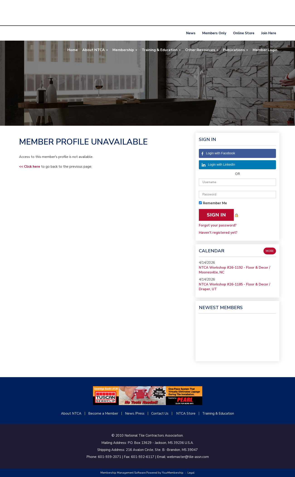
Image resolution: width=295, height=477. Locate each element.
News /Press (134, 413)
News (190, 33)
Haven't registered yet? (218, 232)
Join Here (268, 33)
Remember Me (215, 203)
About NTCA (95, 49)
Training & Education (161, 49)
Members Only (214, 33)
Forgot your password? (217, 225)
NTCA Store (185, 413)
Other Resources (201, 49)
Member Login (265, 49)
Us (166, 413)
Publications (235, 49)
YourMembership (172, 473)
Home (72, 49)
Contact (157, 413)
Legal (191, 473)
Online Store (243, 33)
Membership (124, 49)
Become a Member (103, 413)
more (270, 251)
